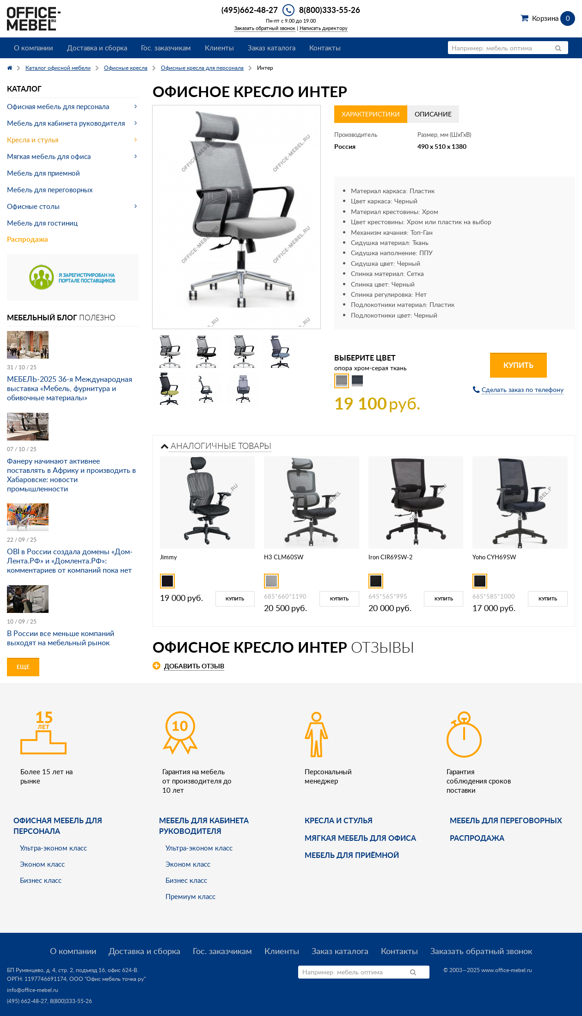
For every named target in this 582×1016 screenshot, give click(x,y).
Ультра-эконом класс (53, 847)
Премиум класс (190, 896)
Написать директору (324, 27)
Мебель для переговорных (49, 189)
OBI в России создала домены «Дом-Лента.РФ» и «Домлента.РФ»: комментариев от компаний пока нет (70, 560)
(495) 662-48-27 (27, 1001)
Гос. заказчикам (166, 47)
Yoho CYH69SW (494, 557)
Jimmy (168, 557)
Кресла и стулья (32, 139)
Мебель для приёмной (352, 855)
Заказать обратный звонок (264, 27)
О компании (33, 47)
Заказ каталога (271, 47)
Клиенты (219, 47)
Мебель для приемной (43, 172)
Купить (518, 365)
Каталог (24, 88)
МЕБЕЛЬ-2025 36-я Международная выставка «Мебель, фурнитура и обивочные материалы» (69, 388)
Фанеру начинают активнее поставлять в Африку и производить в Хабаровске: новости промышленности (71, 475)
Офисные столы (33, 206)
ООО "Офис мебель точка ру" (107, 979)
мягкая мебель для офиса (360, 837)
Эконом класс (42, 864)
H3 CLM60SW (283, 557)
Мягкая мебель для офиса (49, 156)
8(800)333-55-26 (329, 9)
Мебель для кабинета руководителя (66, 123)
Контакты (325, 47)
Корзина (553, 18)
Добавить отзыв (194, 665)
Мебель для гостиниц (42, 222)
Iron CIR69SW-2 (390, 557)
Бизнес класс (40, 880)
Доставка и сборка (97, 47)
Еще (23, 667)
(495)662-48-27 (249, 9)
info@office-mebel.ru (32, 990)
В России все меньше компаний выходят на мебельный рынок (60, 638)
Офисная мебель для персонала (58, 106)
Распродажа (27, 239)
